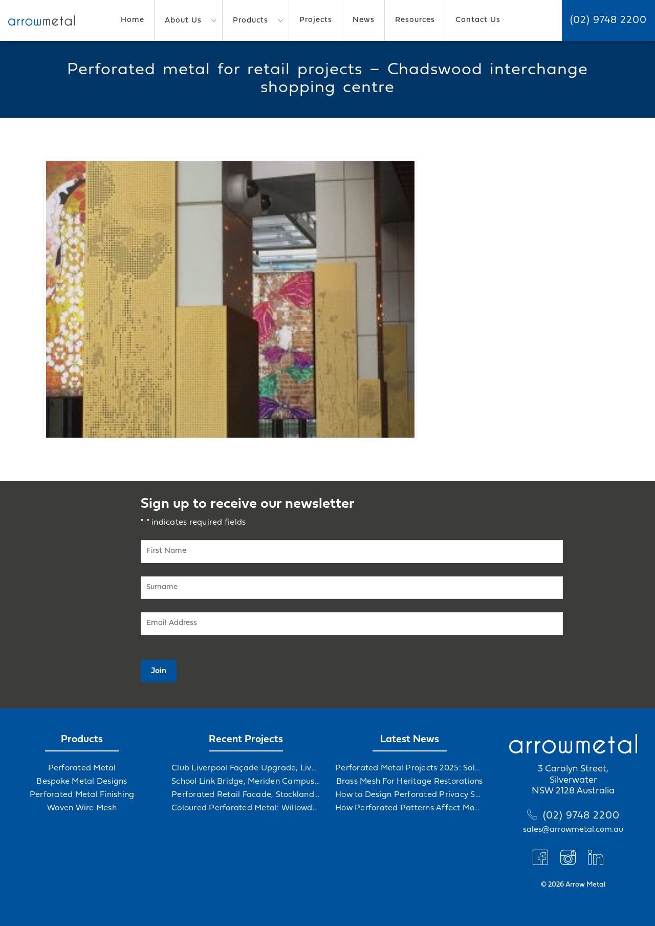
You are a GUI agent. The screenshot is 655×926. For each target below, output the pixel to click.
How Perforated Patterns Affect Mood (409, 808)
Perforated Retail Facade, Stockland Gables (245, 795)
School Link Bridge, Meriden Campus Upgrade (245, 782)
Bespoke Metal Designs (81, 782)
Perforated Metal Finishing (82, 795)
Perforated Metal (82, 768)
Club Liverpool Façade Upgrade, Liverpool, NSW (245, 768)
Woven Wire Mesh (82, 808)
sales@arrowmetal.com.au (573, 830)
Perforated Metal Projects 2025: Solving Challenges (409, 768)
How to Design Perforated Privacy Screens (409, 795)
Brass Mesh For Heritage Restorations (409, 782)
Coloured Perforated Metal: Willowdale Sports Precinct (245, 808)
